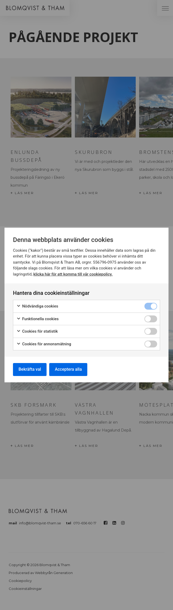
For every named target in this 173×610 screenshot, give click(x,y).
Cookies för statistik (37, 331)
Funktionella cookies (37, 319)
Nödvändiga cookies (37, 306)
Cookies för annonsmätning (43, 344)
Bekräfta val (30, 369)
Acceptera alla (68, 369)
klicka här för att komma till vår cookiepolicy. (72, 274)
